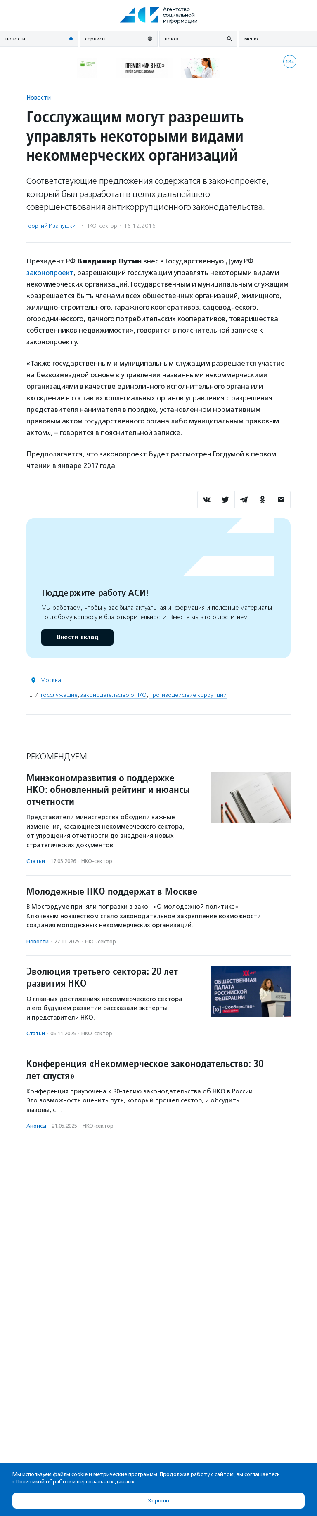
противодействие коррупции (188, 694)
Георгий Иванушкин (52, 225)
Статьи (35, 861)
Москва (50, 680)
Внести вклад (77, 637)
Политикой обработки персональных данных (75, 1481)
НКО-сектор (101, 225)
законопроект (49, 272)
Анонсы (36, 1126)
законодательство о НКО (113, 694)
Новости (38, 97)
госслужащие (59, 694)
